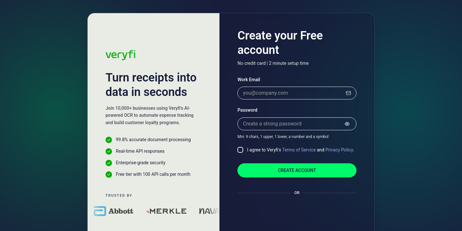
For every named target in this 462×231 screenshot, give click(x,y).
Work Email (248, 79)
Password (247, 110)
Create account (297, 170)
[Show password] (347, 124)
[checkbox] (240, 150)
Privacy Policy (339, 149)
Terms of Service (299, 149)
